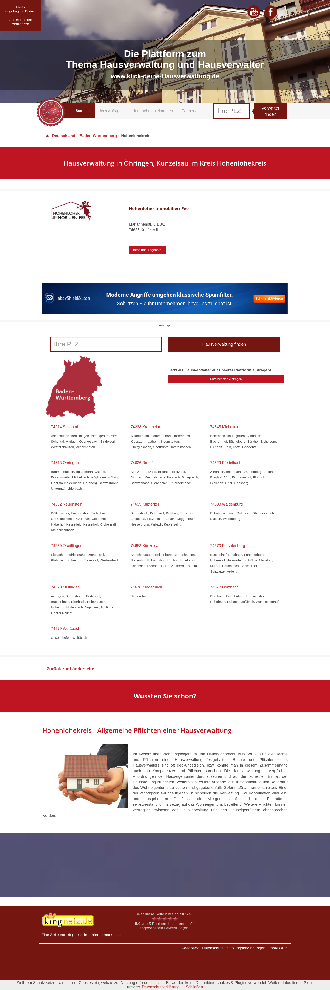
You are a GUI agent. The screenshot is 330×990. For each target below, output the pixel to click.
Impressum (278, 948)
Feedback (190, 948)
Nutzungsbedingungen (246, 948)
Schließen (194, 987)
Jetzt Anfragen (111, 111)
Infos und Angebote (147, 250)
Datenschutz (212, 948)
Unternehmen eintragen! (226, 379)
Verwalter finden (270, 111)
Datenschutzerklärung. (161, 987)
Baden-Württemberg (98, 136)
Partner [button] (189, 111)
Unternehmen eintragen (152, 111)
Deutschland (60, 136)
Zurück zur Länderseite (70, 668)
